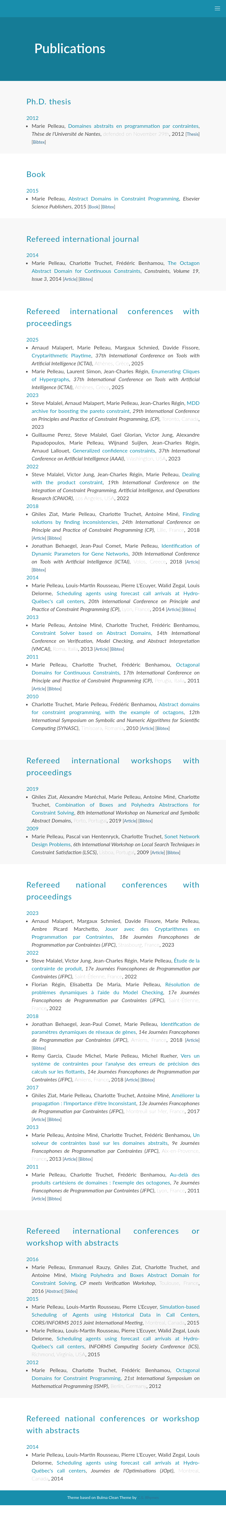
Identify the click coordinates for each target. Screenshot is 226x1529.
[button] (217, 8)
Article (70, 279)
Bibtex (39, 142)
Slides (71, 1291)
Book (94, 206)
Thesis (192, 134)
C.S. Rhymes (148, 1497)
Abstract (54, 1291)
